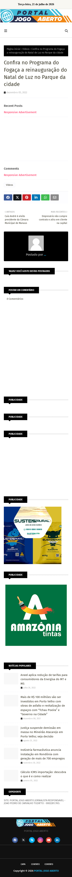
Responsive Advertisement (20, 112)
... (44, 254)
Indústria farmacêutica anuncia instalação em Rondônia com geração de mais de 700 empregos (43, 754)
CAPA (23, 864)
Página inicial (14, 49)
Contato (35, 864)
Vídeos (26, 49)
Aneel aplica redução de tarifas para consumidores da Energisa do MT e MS (44, 679)
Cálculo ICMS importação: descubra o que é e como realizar (43, 774)
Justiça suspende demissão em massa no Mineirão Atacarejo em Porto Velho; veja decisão (42, 732)
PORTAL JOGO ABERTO (46, 870)
